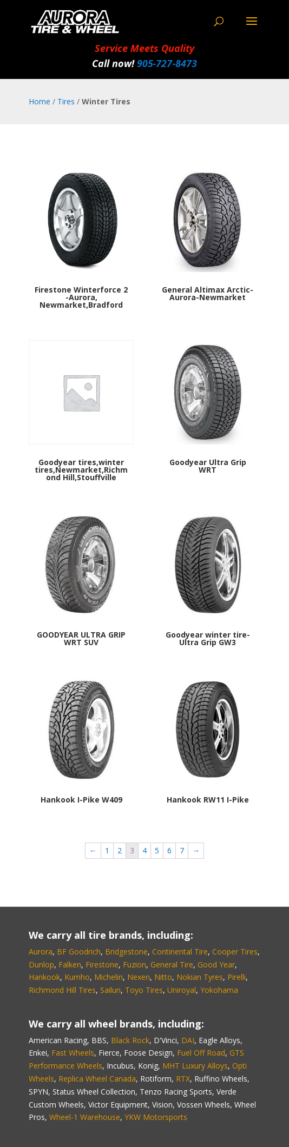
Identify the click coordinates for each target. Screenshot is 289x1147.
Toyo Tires (144, 990)
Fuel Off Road (201, 1052)
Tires (66, 101)
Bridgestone (126, 951)
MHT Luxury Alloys (195, 1065)
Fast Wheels (72, 1052)
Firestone (102, 964)
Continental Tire (180, 951)
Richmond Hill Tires (62, 990)
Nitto (163, 977)
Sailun (110, 990)
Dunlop (41, 964)
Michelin (108, 977)
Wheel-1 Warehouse (84, 1117)
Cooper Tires (235, 951)
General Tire (171, 964)
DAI (187, 1040)
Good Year (216, 964)
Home (39, 101)
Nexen (138, 977)
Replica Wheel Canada (97, 1078)
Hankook (44, 977)
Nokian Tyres (199, 977)
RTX (183, 1078)
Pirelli (236, 977)
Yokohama (219, 990)
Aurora (40, 951)
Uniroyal (181, 990)
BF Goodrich (79, 951)
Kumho (77, 977)
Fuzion (134, 964)
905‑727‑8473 (167, 63)
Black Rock (130, 1040)
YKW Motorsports (155, 1117)
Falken (69, 964)
